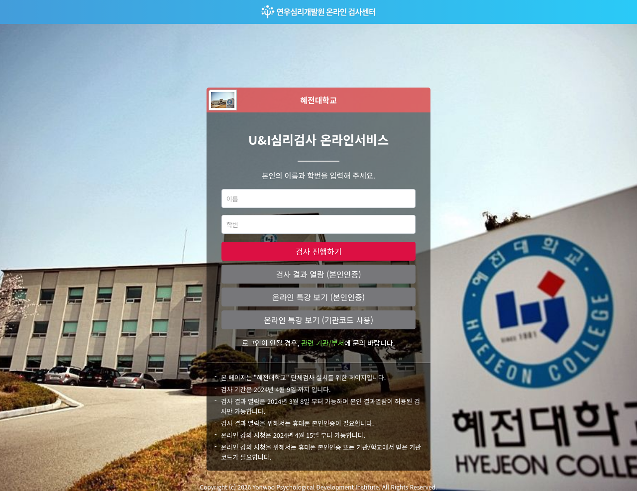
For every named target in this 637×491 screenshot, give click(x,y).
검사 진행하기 (319, 251)
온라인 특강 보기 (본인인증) (318, 297)
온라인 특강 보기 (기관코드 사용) (318, 320)
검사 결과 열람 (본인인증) (318, 274)
